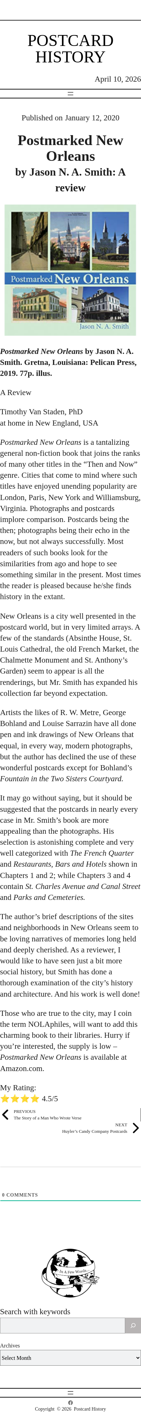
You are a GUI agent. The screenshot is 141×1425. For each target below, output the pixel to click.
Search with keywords (35, 1311)
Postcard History (71, 48)
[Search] (133, 1325)
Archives (10, 1346)
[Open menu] (70, 94)
